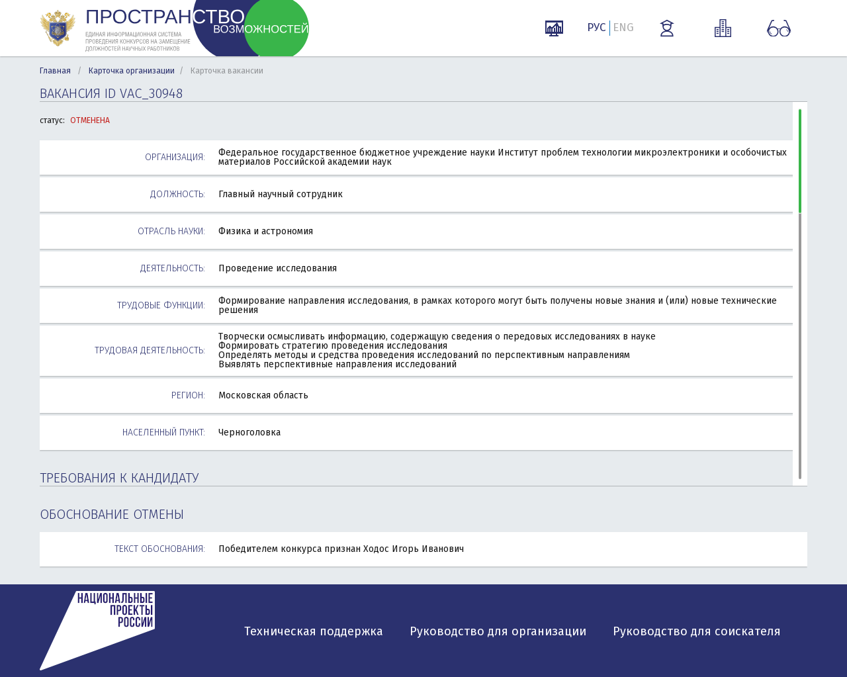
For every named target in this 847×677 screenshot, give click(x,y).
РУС (596, 27)
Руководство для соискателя (697, 631)
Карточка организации (132, 70)
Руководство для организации (498, 631)
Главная (55, 70)
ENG (623, 27)
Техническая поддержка (313, 631)
